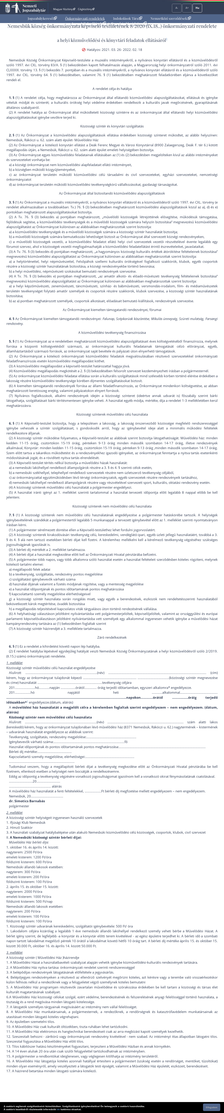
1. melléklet (67, 492)
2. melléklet (57, 549)
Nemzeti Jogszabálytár (34, 8)
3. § (107, 467)
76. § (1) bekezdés (111, 75)
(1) (118, 155)
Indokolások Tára (127, 18)
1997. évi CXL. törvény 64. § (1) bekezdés (39, 75)
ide (58, 1109)
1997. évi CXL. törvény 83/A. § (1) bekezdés (48, 65)
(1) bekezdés (66, 623)
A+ (187, 8)
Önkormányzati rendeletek (85, 18)
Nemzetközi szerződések (170, 18)
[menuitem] (42, 18)
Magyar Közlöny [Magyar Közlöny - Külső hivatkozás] (64, 9)
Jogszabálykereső (42, 18)
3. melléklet (72, 628)
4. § (117, 467)
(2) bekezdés (135, 155)
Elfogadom (211, 1107)
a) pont (22, 301)
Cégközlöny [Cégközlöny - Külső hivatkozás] (86, 9)
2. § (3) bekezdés (92, 371)
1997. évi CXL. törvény (197, 202)
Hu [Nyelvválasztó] (197, 8)
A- (176, 8)
